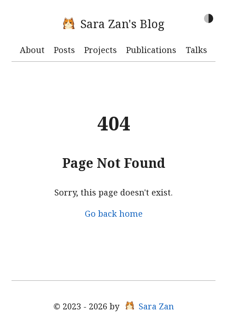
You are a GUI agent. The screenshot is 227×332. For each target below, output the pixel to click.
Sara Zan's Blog (113, 23)
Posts (64, 49)
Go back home (114, 213)
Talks (196, 49)
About (32, 49)
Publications (151, 49)
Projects (100, 49)
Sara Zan (150, 306)
